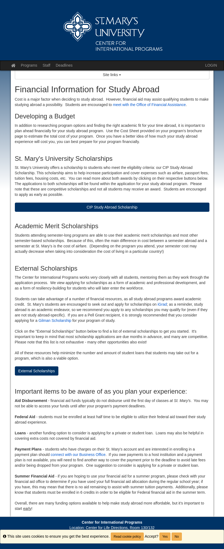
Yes (165, 536)
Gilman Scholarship (54, 320)
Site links (112, 75)
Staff (47, 65)
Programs (29, 65)
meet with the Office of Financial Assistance (149, 105)
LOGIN (211, 65)
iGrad (162, 304)
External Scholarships (36, 371)
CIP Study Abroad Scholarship (111, 207)
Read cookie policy (127, 536)
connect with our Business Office (78, 454)
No (177, 536)
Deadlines (64, 65)
